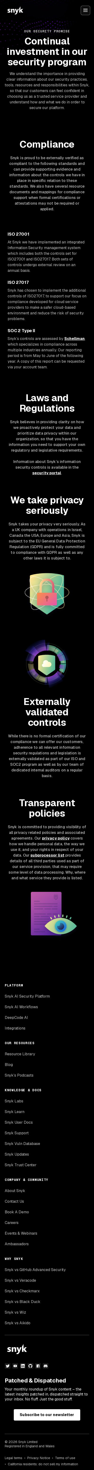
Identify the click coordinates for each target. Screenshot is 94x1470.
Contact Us (14, 1201)
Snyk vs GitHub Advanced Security (35, 1269)
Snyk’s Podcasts (19, 1075)
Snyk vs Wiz (15, 1312)
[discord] (45, 1366)
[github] (30, 1366)
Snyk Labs (14, 1101)
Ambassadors (17, 1243)
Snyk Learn (14, 1111)
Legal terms (13, 1458)
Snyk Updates (17, 1154)
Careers (12, 1222)
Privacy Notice (38, 1458)
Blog (9, 1064)
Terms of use (65, 1458)
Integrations (15, 1028)
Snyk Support (17, 1133)
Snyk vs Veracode (20, 1280)
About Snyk (15, 1190)
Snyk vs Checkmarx (22, 1291)
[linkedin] (23, 1366)
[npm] (38, 1366)
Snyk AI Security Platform (27, 996)
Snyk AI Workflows (21, 1006)
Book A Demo (17, 1212)
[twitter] (7, 1366)
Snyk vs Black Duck (22, 1301)
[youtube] (15, 1366)
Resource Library (20, 1054)
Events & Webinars (21, 1233)
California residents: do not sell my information (43, 1464)
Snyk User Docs (19, 1122)
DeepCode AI (16, 1017)
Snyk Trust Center (21, 1164)
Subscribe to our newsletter (47, 1414)
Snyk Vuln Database (22, 1143)
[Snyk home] (15, 10)
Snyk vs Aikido (17, 1322)
